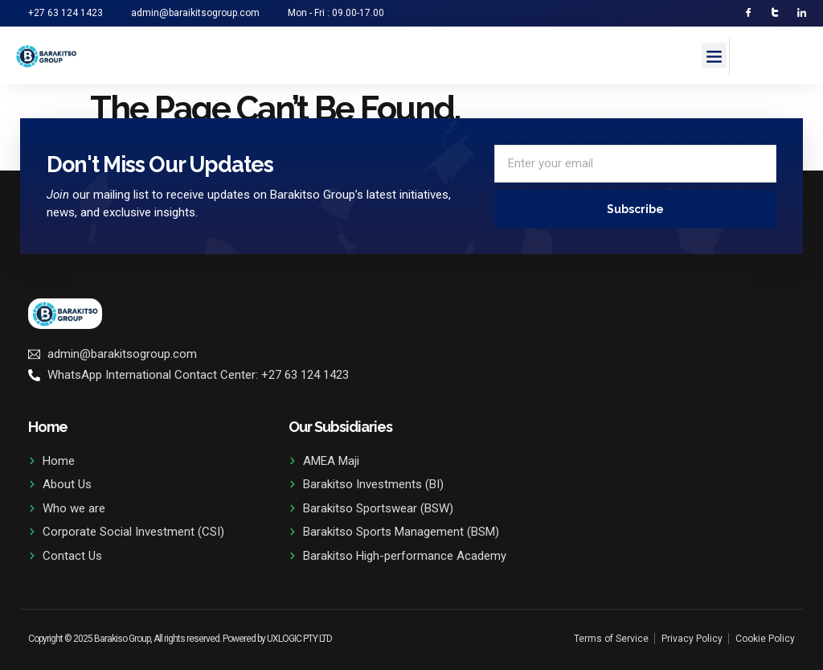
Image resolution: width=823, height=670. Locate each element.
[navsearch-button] (750, 55)
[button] (714, 56)
